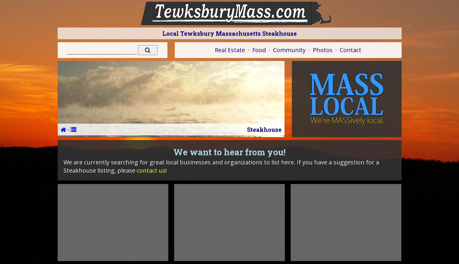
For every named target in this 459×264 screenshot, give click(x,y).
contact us (151, 170)
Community (289, 50)
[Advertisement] (113, 222)
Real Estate (230, 50)
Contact (350, 50)
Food (259, 50)
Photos (323, 50)
